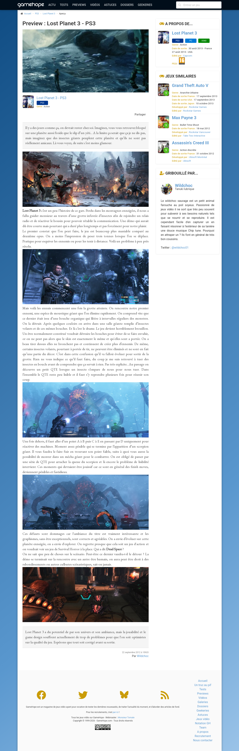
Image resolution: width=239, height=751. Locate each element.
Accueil (202, 680)
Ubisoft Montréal (198, 157)
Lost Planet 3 (49, 13)
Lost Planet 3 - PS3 (51, 98)
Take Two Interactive (194, 135)
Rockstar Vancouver (199, 132)
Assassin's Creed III (190, 142)
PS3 (37, 13)
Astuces (110, 5)
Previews (79, 5)
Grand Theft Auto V (190, 85)
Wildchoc (143, 656)
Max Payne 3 (184, 117)
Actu (51, 5)
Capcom (187, 55)
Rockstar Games (198, 107)
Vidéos (95, 5)
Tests (64, 5)
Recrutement (203, 736)
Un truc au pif (202, 685)
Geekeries (145, 5)
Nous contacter (202, 740)
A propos (202, 731)
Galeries (203, 702)
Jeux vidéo (202, 719)
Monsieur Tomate (126, 717)
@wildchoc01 (180, 247)
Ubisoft (187, 160)
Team (202, 727)
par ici (115, 712)
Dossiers (126, 5)
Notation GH (203, 723)
